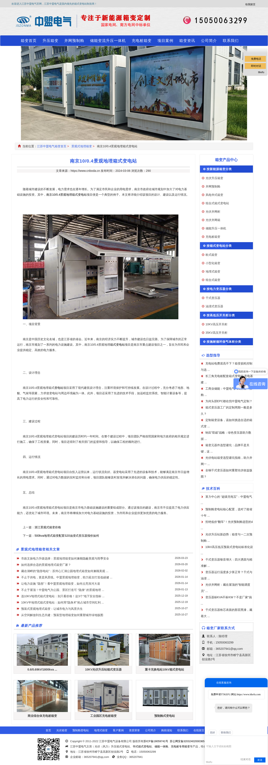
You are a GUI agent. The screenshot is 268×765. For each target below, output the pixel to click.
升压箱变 (50, 41)
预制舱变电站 (80, 730)
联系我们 (231, 41)
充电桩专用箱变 (180, 746)
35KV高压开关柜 (216, 332)
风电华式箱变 (214, 194)
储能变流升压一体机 (108, 41)
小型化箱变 (213, 263)
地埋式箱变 (213, 271)
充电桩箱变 (142, 41)
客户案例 (118, 730)
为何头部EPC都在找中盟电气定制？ (229, 401)
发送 (259, 760)
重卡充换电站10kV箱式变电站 (164, 669)
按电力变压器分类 (219, 289)
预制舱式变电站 (164, 715)
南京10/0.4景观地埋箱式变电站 (66, 194)
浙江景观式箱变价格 (48, 527)
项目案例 (165, 41)
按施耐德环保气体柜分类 (224, 341)
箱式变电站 (117, 344)
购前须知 (166, 730)
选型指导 (213, 355)
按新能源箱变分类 (219, 169)
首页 (48, 730)
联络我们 (226, 732)
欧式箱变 (211, 254)
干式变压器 (213, 298)
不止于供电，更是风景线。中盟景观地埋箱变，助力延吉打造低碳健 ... (66, 577)
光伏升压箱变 (214, 178)
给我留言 (250, 4)
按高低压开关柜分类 (221, 315)
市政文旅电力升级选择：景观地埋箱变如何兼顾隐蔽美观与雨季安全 (65, 558)
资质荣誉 (134, 730)
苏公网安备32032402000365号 (188, 741)
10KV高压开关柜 (216, 324)
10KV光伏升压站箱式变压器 (103, 669)
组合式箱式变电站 (217, 203)
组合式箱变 (213, 280)
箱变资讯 (187, 41)
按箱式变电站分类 (219, 245)
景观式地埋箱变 (81, 146)
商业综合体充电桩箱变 (42, 715)
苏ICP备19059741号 (155, 741)
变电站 (58, 387)
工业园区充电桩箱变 (103, 715)
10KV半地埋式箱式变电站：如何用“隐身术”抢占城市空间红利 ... (62, 602)
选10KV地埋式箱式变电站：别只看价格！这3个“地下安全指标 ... (62, 596)
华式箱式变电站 (142, 746)
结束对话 (246, 759)
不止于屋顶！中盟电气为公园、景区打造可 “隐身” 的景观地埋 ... (62, 590)
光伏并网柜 (213, 211)
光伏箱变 (61, 730)
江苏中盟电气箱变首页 (51, 146)
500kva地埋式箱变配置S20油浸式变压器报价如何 (67, 535)
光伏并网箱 (213, 220)
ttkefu (261, 72)
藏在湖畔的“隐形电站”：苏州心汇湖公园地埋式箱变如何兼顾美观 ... (64, 571)
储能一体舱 (161, 746)
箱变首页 (29, 41)
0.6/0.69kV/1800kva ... (42, 669)
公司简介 (209, 41)
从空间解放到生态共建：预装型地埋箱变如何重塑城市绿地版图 (62, 615)
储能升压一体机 (216, 228)
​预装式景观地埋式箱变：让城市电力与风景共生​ (52, 608)
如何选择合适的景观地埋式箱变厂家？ (46, 564)
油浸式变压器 (214, 306)
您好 (212, 732)
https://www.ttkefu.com (248, 694)
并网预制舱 (74, 41)
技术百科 (213, 488)
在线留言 (198, 730)
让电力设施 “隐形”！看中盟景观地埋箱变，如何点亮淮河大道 (60, 583)
